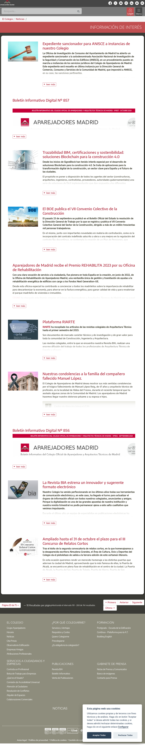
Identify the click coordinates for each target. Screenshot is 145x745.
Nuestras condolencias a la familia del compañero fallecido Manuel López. (84, 375)
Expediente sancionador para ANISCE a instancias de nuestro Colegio (86, 45)
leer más (51, 84)
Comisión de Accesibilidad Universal (23, 682)
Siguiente (137, 602)
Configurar (123, 727)
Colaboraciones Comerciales (19, 699)
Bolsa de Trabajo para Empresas (21, 673)
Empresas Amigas (15, 649)
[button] (10, 605)
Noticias (10, 636)
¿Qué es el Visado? (15, 677)
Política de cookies (58, 740)
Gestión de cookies (77, 740)
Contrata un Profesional (18, 669)
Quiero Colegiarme (60, 636)
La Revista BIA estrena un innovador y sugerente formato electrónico (83, 484)
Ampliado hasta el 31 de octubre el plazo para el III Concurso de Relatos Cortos (84, 541)
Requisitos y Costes (61, 632)
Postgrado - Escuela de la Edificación (114, 627)
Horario (10, 632)
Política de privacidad (38, 740)
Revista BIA (57, 669)
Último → (110, 607)
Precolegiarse (58, 640)
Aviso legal (22, 740)
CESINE (16, 297)
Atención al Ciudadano (17, 686)
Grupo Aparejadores (16, 627)
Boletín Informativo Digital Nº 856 (41, 430)
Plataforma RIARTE (59, 321)
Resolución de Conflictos (18, 690)
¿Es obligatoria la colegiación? (65, 645)
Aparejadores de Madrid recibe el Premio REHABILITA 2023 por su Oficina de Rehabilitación (74, 267)
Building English (104, 636)
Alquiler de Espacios (16, 695)
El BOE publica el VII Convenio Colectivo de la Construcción (80, 210)
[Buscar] (42, 11)
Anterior (124, 602)
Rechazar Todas (125, 735)
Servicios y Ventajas (61, 627)
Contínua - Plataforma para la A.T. (112, 632)
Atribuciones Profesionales (19, 653)
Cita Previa (12, 640)
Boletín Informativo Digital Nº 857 (41, 100)
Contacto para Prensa (107, 677)
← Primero (110, 602)
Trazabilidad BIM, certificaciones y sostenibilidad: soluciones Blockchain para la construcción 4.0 (83, 154)
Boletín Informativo (61, 673)
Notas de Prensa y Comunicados (112, 669)
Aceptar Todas (99, 735)
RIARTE (46, 327)
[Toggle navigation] (138, 11)
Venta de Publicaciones (62, 677)
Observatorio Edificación (18, 645)
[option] (27, 628)
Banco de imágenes (106, 673)
